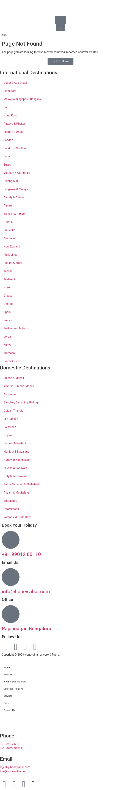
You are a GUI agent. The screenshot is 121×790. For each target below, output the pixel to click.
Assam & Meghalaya (16, 492)
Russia (8, 320)
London (8, 140)
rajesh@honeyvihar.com (15, 767)
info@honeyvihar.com (26, 592)
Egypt (7, 164)
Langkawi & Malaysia (17, 189)
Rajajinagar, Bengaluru (26, 629)
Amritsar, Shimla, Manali (19, 386)
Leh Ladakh (11, 419)
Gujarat (8, 435)
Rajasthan (10, 427)
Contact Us (9, 710)
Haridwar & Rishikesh (17, 460)
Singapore (10, 91)
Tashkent (9, 279)
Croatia (8, 222)
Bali (6, 107)
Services (8, 696)
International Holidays (15, 681)
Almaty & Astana (14, 197)
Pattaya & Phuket (14, 123)
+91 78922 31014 (11, 748)
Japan (7, 156)
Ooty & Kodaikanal (15, 476)
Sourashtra (10, 500)
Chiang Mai (11, 181)
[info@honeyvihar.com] (11, 577)
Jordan (8, 336)
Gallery (7, 703)
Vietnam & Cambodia (17, 172)
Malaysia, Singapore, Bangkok (22, 99)
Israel (7, 287)
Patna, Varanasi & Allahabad (21, 484)
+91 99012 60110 (21, 554)
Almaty (8, 205)
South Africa (11, 361)
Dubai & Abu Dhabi (15, 82)
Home (7, 667)
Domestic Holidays (13, 688)
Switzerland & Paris (16, 328)
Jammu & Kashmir (15, 443)
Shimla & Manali (14, 378)
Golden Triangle (13, 410)
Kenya (7, 344)
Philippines (10, 254)
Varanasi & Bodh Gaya (17, 517)
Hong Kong (11, 115)
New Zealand (12, 246)
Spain (7, 312)
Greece (8, 295)
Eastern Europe (13, 132)
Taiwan (8, 271)
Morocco (9, 353)
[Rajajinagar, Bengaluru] (11, 614)
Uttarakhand (11, 509)
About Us (8, 674)
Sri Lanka (9, 230)
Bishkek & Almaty (14, 213)
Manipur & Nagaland (16, 451)
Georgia (8, 304)
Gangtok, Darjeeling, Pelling (21, 402)
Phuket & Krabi (13, 263)
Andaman (10, 394)
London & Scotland (15, 148)
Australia (9, 238)
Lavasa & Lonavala (15, 468)
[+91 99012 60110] (11, 540)
